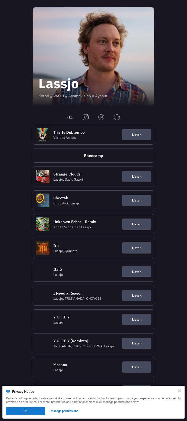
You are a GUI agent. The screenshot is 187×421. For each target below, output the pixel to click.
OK (26, 411)
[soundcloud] (70, 117)
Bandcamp (93, 155)
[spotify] (117, 117)
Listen (136, 134)
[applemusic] (101, 117)
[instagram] (86, 117)
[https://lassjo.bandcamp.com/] (93, 156)
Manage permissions (64, 411)
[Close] (179, 391)
